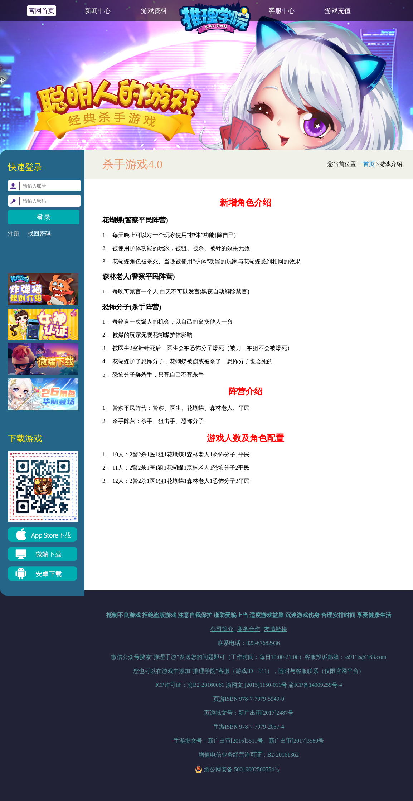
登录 (44, 217)
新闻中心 (98, 10)
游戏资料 (154, 10)
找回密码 (39, 233)
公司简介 (221, 629)
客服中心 (282, 10)
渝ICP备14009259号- (315, 685)
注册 (13, 233)
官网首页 (41, 10)
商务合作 (248, 629)
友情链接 (275, 629)
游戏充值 (338, 10)
